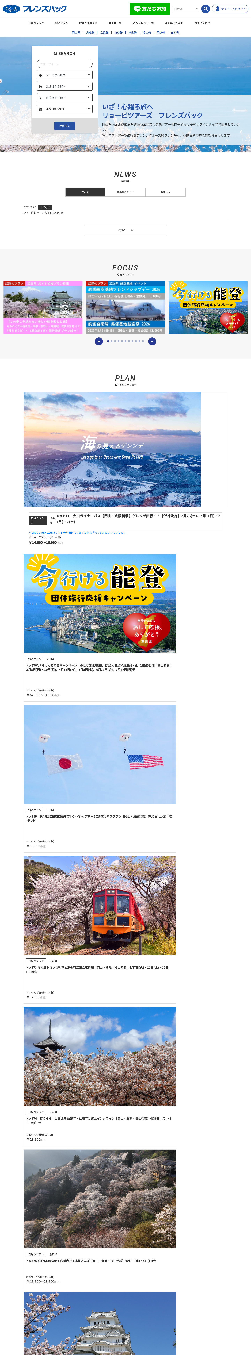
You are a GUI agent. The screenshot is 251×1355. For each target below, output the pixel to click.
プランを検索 (125, 804)
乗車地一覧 (119, 23)
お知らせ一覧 (125, 233)
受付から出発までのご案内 (94, 1289)
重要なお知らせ (125, 192)
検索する (64, 126)
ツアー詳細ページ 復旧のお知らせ (43, 213)
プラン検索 (32, 1289)
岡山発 (76, 32)
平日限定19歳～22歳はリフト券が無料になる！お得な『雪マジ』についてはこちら (78, 507)
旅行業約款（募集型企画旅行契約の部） (44, 1263)
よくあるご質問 (180, 23)
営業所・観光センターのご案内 (96, 1298)
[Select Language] (186, 9)
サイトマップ (138, 1318)
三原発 (175, 32)
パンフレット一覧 (148, 23)
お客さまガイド (91, 23)
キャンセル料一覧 (88, 1318)
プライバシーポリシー (144, 1308)
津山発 (132, 32)
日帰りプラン (36, 23)
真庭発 (118, 32)
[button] (99, 345)
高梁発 (104, 32)
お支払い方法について (91, 1308)
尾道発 (161, 32)
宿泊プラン (63, 23)
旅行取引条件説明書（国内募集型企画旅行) (90, 1263)
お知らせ (165, 192)
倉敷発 (90, 32)
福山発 (147, 32)
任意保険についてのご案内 (179, 1260)
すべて (85, 192)
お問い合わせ (209, 23)
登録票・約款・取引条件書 (133, 1260)
